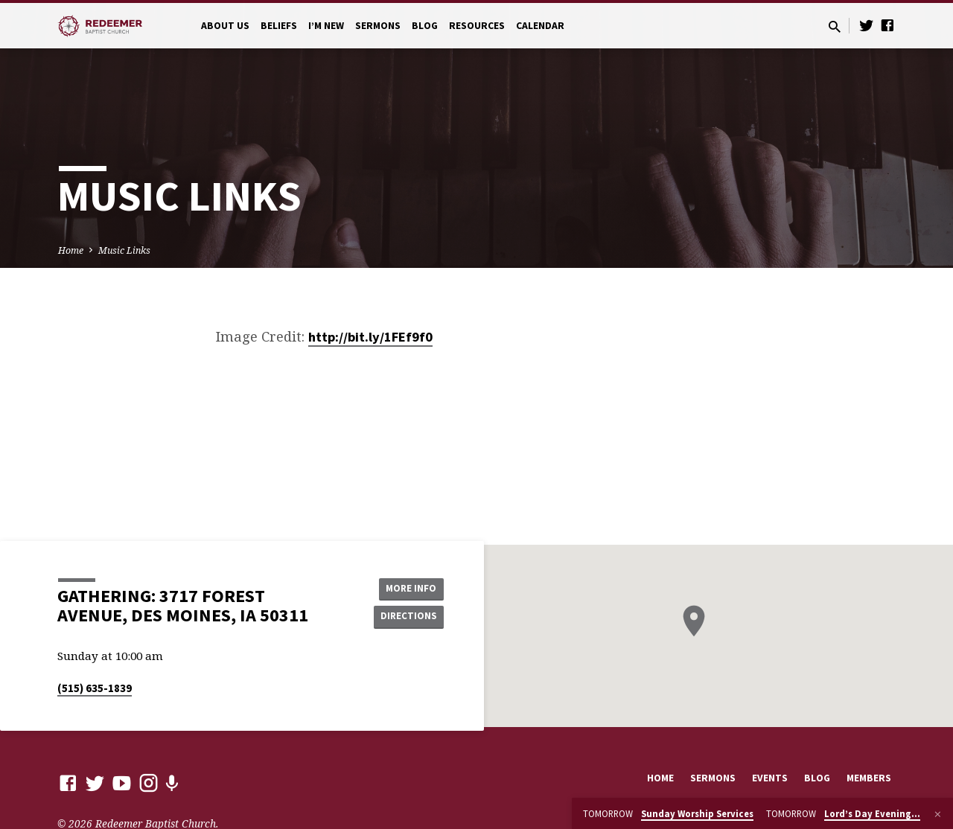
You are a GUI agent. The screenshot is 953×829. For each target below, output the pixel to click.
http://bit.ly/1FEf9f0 (370, 336)
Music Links (124, 250)
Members (869, 778)
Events (770, 778)
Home (70, 250)
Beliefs (279, 25)
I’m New (326, 25)
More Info (406, 587)
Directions (406, 617)
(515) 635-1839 (94, 688)
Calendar (540, 25)
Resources (477, 25)
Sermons (378, 25)
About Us (225, 25)
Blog (425, 25)
